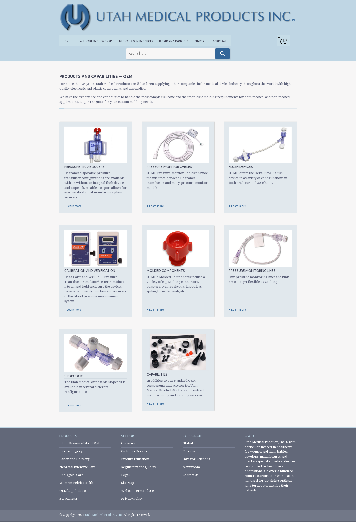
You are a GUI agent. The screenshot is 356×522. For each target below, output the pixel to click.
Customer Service (134, 451)
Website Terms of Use (137, 491)
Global (188, 443)
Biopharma (68, 498)
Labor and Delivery (74, 459)
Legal (125, 475)
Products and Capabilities (88, 76)
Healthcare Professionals (94, 41)
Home (66, 41)
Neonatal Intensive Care (77, 467)
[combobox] (170, 53)
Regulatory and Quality (138, 467)
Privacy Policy (132, 498)
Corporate (220, 41)
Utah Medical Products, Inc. (104, 515)
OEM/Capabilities (72, 491)
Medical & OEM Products (136, 41)
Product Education (135, 459)
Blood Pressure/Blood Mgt (79, 443)
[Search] (222, 53)
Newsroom (191, 467)
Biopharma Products (173, 41)
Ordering (128, 443)
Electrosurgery (70, 451)
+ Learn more (73, 205)
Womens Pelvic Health (76, 483)
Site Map (127, 483)
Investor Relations (196, 459)
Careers (189, 451)
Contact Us (190, 475)
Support (200, 41)
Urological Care (71, 475)
